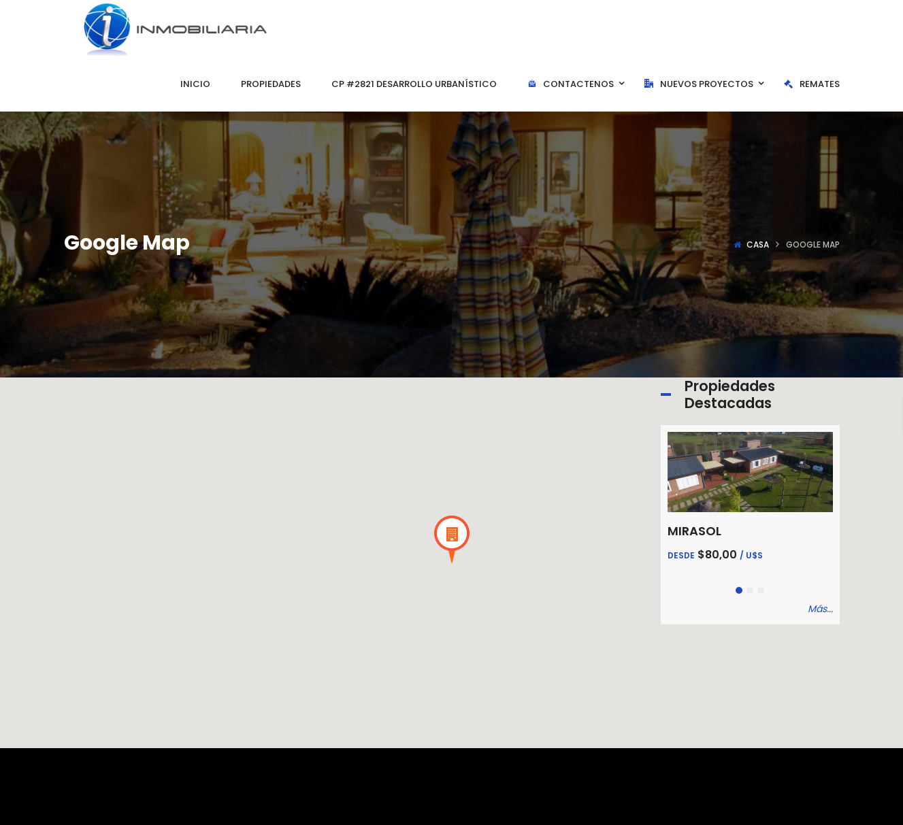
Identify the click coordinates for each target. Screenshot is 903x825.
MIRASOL (694, 530)
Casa (757, 244)
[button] (452, 539)
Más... (820, 609)
